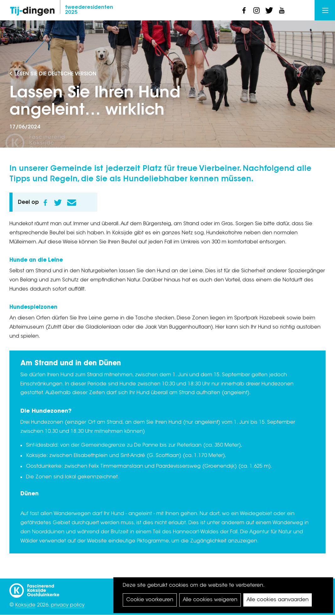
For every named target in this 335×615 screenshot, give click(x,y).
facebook (244, 10)
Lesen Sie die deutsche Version (55, 74)
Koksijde (25, 605)
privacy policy (67, 605)
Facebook (45, 202)
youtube (281, 10)
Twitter (57, 202)
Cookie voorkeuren (149, 599)
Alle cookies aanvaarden (277, 599)
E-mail (71, 202)
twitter (269, 10)
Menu (325, 10)
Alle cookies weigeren (210, 599)
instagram (256, 10)
